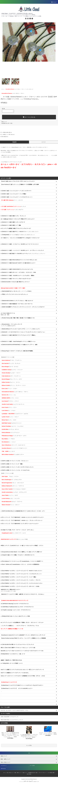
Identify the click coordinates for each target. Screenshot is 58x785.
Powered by (29, 781)
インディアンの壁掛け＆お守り (29, 324)
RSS (27, 774)
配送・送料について (18, 772)
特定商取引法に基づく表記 (7, 123)
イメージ (44, 142)
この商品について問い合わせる (7, 134)
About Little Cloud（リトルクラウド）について (12, 719)
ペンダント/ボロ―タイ (29, 89)
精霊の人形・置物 (29, 313)
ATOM (30, 774)
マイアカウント (4, 765)
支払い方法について (10, 772)
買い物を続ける (4, 136)
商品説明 (15, 142)
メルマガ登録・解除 (50, 772)
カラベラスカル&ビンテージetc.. (29, 590)
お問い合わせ (3, 768)
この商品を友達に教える (6, 132)
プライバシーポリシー (42, 772)
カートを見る (32, 765)
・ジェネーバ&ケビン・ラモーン (14, 89)
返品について (4, 121)
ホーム (3, 89)
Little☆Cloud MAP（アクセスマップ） (10, 716)
